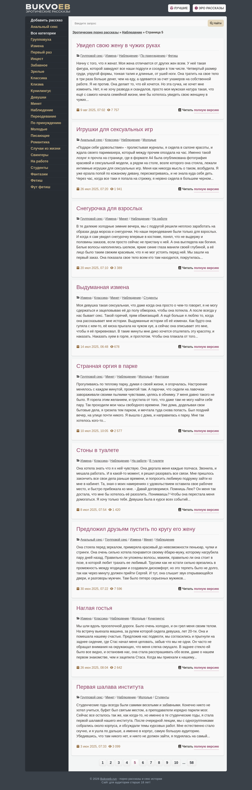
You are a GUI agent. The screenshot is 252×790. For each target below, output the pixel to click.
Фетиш (173, 55)
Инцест (37, 59)
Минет (123, 218)
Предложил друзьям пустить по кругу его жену (135, 529)
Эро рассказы (209, 8)
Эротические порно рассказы (95, 32)
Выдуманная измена (102, 287)
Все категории (43, 33)
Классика (112, 140)
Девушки (38, 97)
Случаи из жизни (45, 148)
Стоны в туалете (97, 450)
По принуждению (152, 55)
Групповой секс (91, 55)
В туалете (156, 460)
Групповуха (41, 39)
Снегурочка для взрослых (109, 208)
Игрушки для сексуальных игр (114, 129)
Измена (110, 55)
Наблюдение (132, 32)
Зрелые (37, 72)
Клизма (37, 84)
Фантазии (162, 376)
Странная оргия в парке (107, 366)
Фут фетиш (40, 187)
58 (192, 763)
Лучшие (179, 8)
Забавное (39, 65)
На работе (159, 218)
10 (176, 763)
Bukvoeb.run (108, 778)
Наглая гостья (94, 608)
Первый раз (41, 52)
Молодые (149, 140)
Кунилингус (156, 618)
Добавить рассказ (46, 20)
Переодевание (43, 116)
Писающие (40, 136)
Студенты (151, 297)
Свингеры (39, 155)
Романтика (40, 142)
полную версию (206, 110)
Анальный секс (91, 140)
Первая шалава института (110, 687)
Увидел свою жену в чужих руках (118, 45)
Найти (215, 23)
